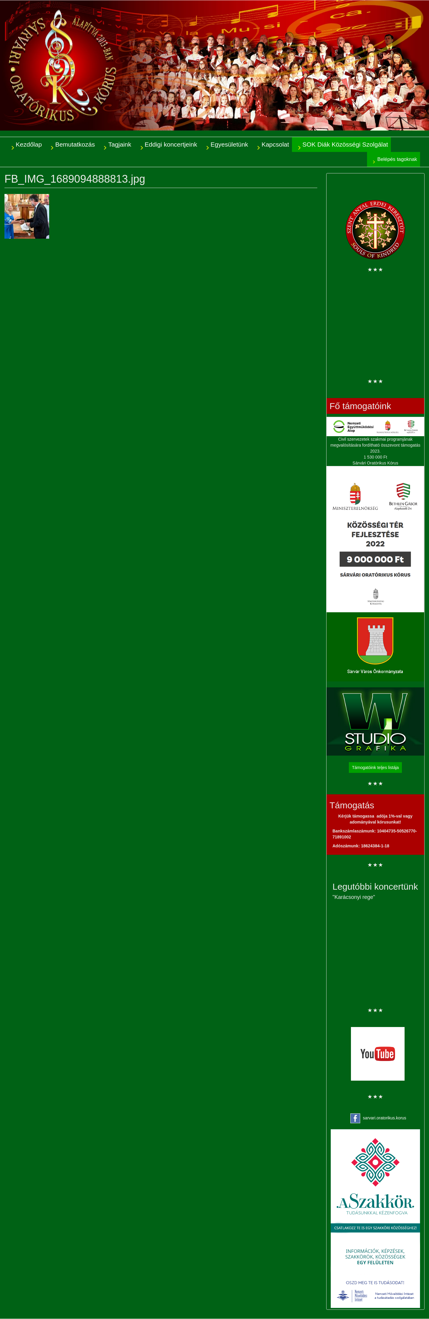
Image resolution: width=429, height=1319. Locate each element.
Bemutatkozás (75, 144)
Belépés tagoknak (397, 159)
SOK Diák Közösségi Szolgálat (345, 144)
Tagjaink (119, 144)
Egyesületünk (229, 144)
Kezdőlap (29, 144)
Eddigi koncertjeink (171, 144)
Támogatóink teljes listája (375, 767)
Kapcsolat (275, 144)
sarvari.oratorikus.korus (384, 1118)
